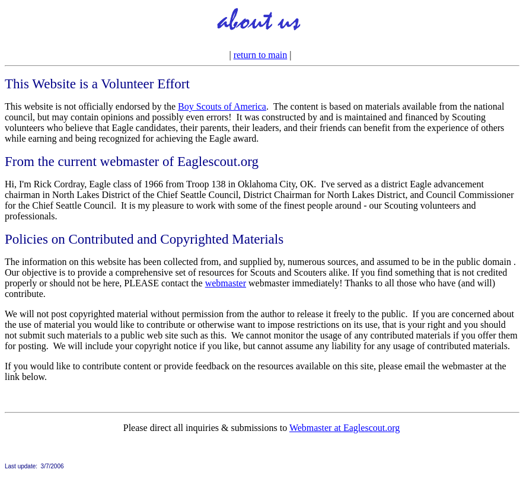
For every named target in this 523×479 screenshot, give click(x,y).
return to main (261, 55)
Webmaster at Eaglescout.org (344, 428)
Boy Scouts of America (222, 106)
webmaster (225, 283)
